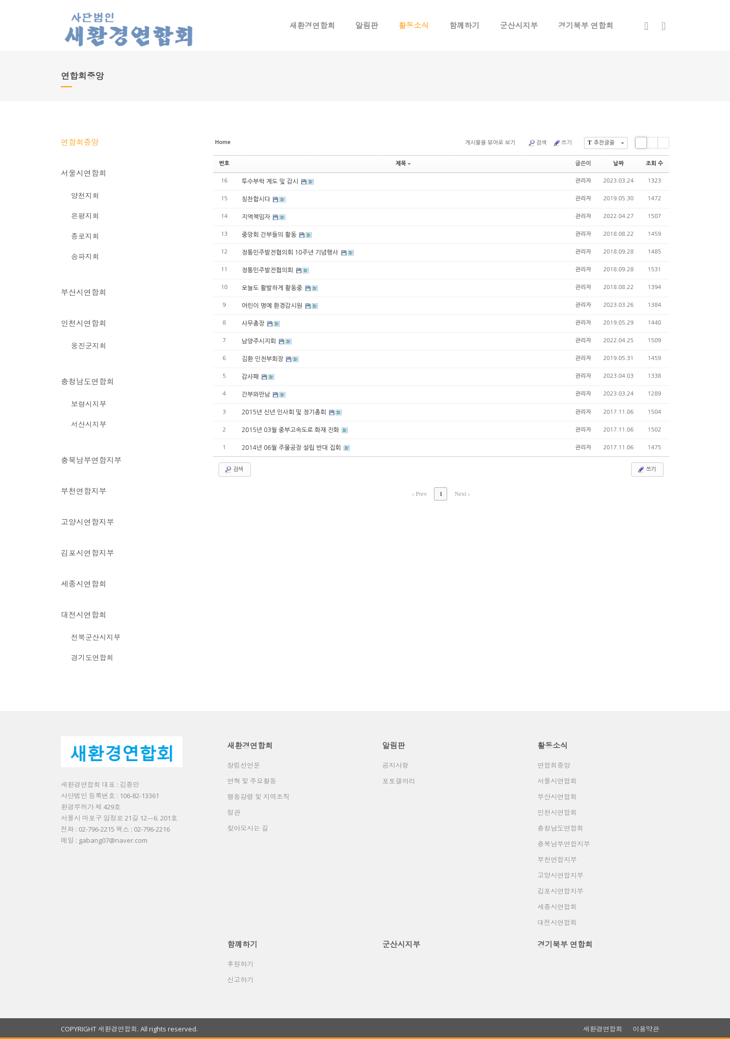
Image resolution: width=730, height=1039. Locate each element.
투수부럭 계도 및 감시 (271, 181)
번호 (224, 163)
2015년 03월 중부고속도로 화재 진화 (291, 430)
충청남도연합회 (87, 381)
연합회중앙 (80, 142)
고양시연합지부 (87, 522)
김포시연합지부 (87, 553)
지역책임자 (257, 217)
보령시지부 (88, 404)
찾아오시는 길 (247, 828)
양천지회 (85, 195)
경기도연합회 (92, 657)
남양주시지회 (260, 341)
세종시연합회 (83, 584)
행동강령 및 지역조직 (258, 796)
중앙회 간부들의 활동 (270, 235)
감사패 (251, 377)
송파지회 (85, 256)
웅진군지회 (88, 345)
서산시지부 (88, 424)
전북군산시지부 (96, 637)
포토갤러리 (398, 780)
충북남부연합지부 (91, 460)
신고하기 (240, 979)
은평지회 (85, 216)
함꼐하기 (464, 25)
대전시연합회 (83, 615)
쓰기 (562, 143)
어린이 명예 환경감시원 (273, 306)
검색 (537, 143)
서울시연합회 (83, 173)
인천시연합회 (83, 323)
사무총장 (254, 323)
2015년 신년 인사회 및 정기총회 (285, 412)
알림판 (366, 25)
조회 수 (654, 163)
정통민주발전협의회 (268, 270)
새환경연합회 (312, 25)
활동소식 (413, 25)
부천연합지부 (83, 491)
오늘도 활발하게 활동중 (273, 288)
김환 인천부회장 (263, 359)
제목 (403, 163)
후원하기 (240, 964)
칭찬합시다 (257, 199)
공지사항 (395, 765)
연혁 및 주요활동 (251, 780)
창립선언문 (243, 765)
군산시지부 (519, 25)
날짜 (618, 163)
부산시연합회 (83, 292)
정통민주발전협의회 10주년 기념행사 (291, 252)
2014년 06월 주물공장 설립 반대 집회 (292, 448)
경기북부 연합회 (585, 25)
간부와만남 (257, 394)
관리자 (583, 181)
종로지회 (85, 236)
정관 (233, 812)
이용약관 (646, 1029)
